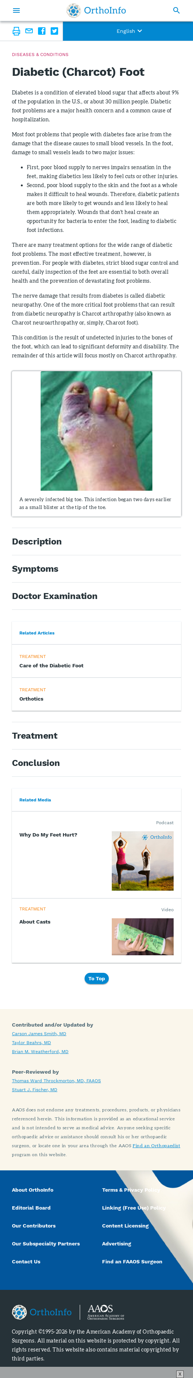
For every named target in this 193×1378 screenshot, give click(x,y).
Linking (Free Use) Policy (134, 1208)
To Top (96, 978)
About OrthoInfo (32, 1190)
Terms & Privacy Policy (131, 1190)
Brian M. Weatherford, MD (40, 1051)
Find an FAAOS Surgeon (133, 1261)
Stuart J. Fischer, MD (34, 1089)
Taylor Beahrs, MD (31, 1042)
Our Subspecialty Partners (46, 1244)
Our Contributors (34, 1226)
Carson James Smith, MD (39, 1033)
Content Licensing (125, 1226)
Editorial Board (31, 1208)
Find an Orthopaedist (156, 1145)
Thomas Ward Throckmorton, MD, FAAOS (56, 1080)
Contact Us (26, 1261)
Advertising (116, 1244)
